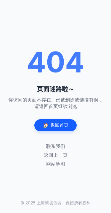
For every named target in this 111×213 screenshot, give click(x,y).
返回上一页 (55, 155)
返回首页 (55, 125)
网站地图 (55, 164)
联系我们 (55, 146)
